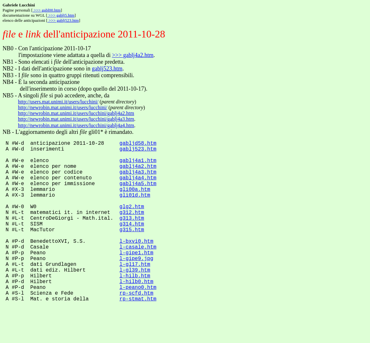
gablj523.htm (107, 68)
